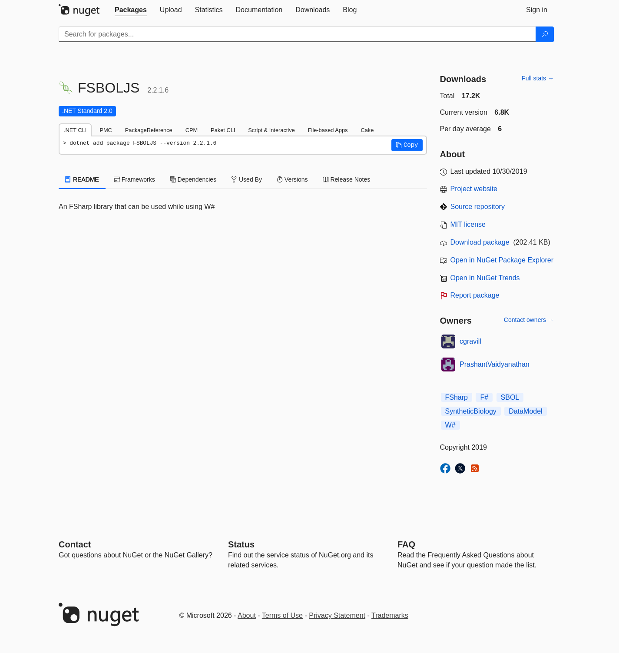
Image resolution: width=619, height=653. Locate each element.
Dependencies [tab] (193, 179)
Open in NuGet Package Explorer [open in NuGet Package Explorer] (501, 260)
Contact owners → (529, 319)
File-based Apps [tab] (328, 130)
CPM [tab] (191, 130)
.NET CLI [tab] (75, 130)
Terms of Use (282, 615)
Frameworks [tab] (134, 179)
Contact (75, 544)
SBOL (510, 397)
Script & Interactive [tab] (271, 130)
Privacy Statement (337, 615)
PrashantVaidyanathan (495, 364)
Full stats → (538, 78)
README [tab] (82, 179)
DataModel (525, 411)
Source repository (477, 206)
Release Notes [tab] (347, 179)
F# (484, 397)
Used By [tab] (246, 179)
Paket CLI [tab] (223, 130)
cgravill (470, 341)
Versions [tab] (292, 179)
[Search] (545, 34)
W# (450, 425)
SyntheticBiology (471, 411)
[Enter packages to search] (297, 34)
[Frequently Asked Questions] (406, 544)
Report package (475, 295)
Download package (480, 242)
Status (241, 544)
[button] (407, 145)
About (247, 615)
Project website (474, 188)
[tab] (130, 10)
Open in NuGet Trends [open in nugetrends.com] (485, 278)
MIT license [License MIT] (468, 224)
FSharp (456, 397)
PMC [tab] (105, 130)
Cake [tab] (367, 130)
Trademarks (389, 615)
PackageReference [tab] (148, 130)
